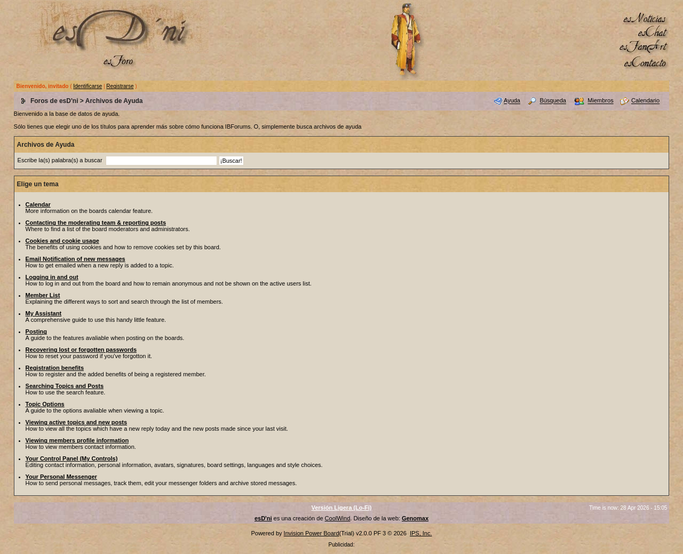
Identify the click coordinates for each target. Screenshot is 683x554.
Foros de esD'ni (54, 101)
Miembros (600, 101)
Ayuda (512, 101)
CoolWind (338, 518)
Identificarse (87, 86)
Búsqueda (552, 101)
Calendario (645, 101)
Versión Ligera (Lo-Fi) (341, 507)
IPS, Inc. (421, 533)
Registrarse (119, 86)
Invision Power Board (311, 533)
